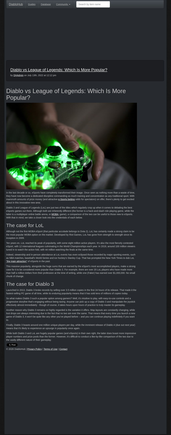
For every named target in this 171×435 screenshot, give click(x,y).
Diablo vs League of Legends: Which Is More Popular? (58, 69)
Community (63, 4)
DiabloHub (16, 4)
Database (46, 4)
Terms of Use (50, 349)
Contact (63, 349)
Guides (31, 4)
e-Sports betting (66, 199)
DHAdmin (19, 75)
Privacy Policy (34, 349)
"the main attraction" (16, 261)
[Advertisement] (85, 35)
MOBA (55, 214)
